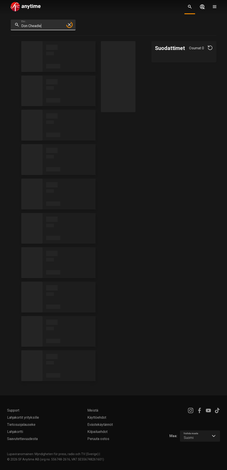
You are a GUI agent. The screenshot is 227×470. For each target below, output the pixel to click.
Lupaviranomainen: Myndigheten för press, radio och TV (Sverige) (53, 454)
